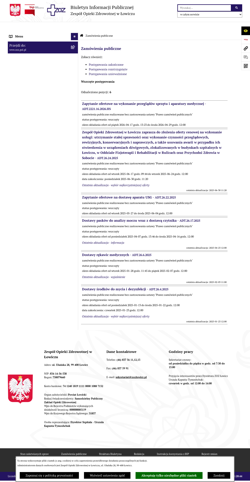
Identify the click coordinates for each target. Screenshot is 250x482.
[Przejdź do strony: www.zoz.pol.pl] (245, 48)
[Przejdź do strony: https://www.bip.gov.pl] (245, 39)
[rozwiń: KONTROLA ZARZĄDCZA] (75, 85)
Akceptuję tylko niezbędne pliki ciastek (169, 476)
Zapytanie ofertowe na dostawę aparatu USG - (129, 187)
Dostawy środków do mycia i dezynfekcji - (125, 279)
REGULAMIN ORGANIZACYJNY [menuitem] (30, 49)
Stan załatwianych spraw (34, 444)
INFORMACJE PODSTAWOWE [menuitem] (28, 34)
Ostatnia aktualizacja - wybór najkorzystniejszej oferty (115, 175)
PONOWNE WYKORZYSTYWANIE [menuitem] (31, 100)
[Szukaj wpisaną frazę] (236, 8)
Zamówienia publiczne (99, 26)
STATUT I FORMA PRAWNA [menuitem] (27, 41)
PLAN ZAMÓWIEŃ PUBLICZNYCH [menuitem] (31, 117)
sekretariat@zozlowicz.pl (131, 367)
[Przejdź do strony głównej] (71, 10)
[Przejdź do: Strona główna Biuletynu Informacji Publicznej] (81, 25)
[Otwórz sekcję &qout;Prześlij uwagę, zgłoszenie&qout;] (245, 57)
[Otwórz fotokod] (245, 65)
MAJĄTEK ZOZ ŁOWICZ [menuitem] (24, 78)
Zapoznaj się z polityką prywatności (49, 475)
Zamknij (218, 475)
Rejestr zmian (209, 444)
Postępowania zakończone (106, 55)
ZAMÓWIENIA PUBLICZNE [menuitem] (27, 110)
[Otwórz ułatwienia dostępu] (245, 30)
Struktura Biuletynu (110, 444)
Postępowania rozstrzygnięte (108, 59)
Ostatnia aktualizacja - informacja (103, 233)
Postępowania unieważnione (108, 64)
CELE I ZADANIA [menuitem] (20, 70)
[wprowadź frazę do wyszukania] (204, 8)
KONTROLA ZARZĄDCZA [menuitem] (26, 85)
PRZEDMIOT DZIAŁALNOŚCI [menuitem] (28, 63)
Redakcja (139, 444)
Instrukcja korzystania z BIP (173, 444)
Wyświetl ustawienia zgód (107, 475)
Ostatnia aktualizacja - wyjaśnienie (103, 267)
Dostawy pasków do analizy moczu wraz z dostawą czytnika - (141, 211)
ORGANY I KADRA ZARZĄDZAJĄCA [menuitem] (33, 56)
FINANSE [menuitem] (15, 92)
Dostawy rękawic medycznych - (116, 245)
